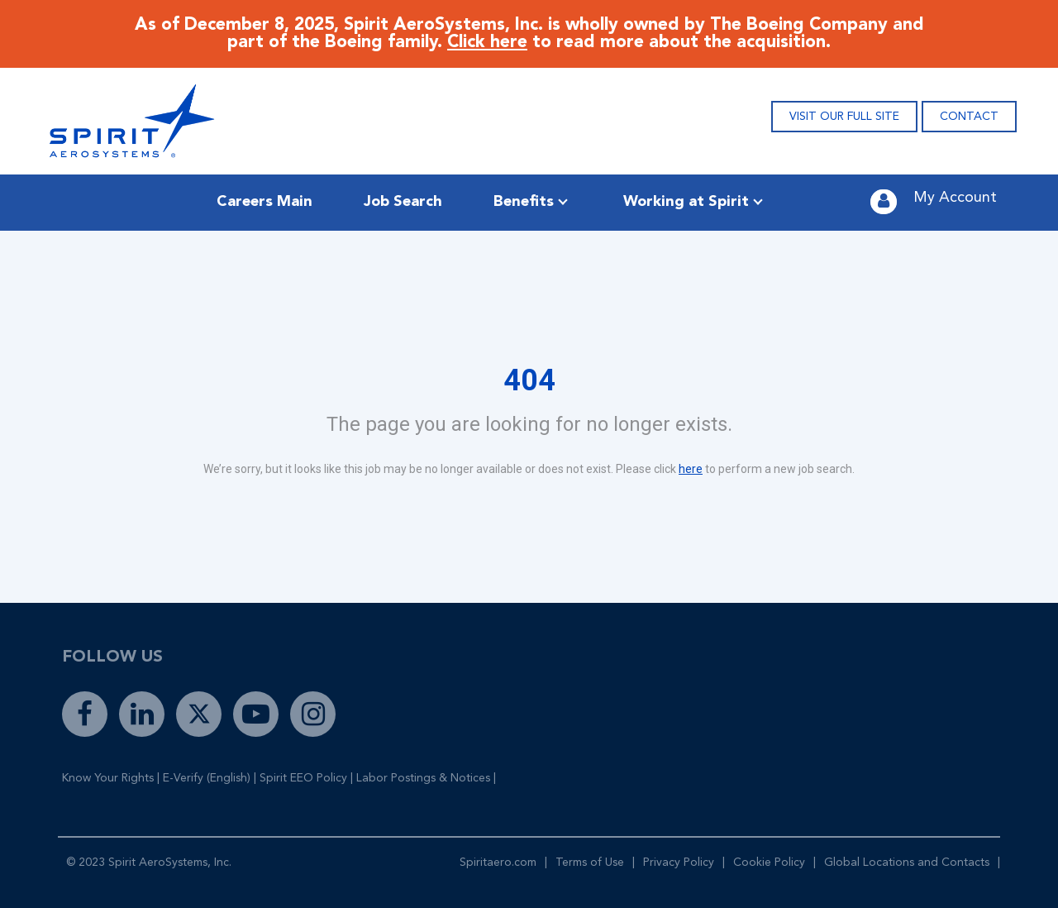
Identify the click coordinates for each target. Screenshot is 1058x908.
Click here (487, 42)
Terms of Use (589, 862)
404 (529, 380)
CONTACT (969, 116)
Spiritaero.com (498, 862)
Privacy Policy (678, 862)
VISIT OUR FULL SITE (844, 116)
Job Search (403, 201)
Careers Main (264, 201)
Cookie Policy (769, 862)
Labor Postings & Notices (423, 778)
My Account (955, 197)
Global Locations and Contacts (906, 862)
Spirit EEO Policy (303, 778)
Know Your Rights (108, 778)
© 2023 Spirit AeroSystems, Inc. (148, 862)
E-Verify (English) (206, 778)
